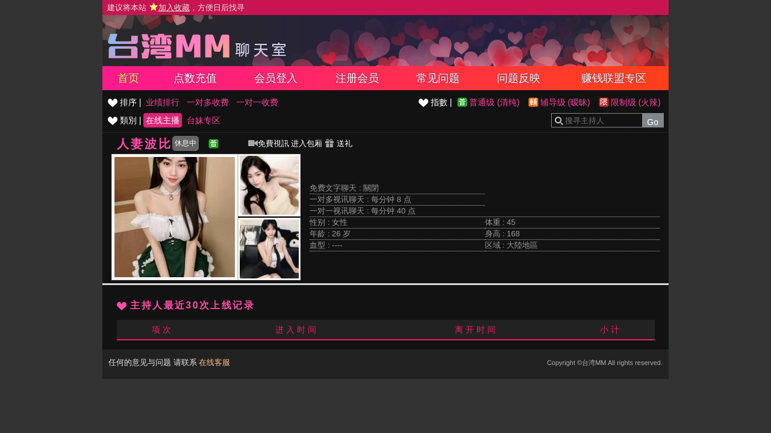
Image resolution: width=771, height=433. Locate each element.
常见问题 (438, 78)
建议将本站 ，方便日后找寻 (176, 7)
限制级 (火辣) (636, 102)
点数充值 (195, 78)
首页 (128, 78)
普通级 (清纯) (494, 102)
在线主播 (162, 120)
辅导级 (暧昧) (565, 102)
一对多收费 (208, 102)
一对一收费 (257, 102)
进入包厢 (306, 143)
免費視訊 (268, 143)
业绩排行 (162, 102)
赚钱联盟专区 (613, 78)
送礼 (338, 143)
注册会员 (357, 78)
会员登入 (276, 78)
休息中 (185, 143)
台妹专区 (203, 120)
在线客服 (214, 362)
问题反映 (518, 78)
